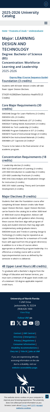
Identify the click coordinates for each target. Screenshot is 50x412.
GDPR (33, 405)
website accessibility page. (25, 367)
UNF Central (29, 333)
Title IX (23, 351)
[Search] (46, 4)
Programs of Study (18, 31)
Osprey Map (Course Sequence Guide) (28, 77)
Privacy (24, 405)
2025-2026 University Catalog (20, 14)
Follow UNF (23, 317)
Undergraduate (36, 31)
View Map (25, 312)
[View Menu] (46, 23)
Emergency (29, 337)
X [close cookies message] (47, 396)
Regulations (28, 340)
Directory (18, 337)
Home (4, 31)
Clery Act (14, 351)
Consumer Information (24, 344)
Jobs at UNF (34, 351)
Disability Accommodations (24, 347)
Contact (17, 333)
